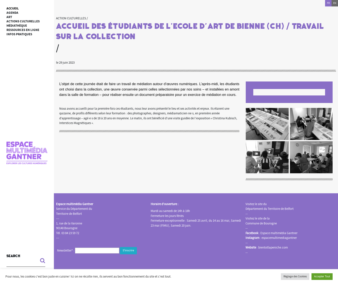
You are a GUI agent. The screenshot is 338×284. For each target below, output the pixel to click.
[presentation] (90, 263)
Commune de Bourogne (261, 223)
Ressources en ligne (22, 30)
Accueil (12, 8)
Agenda (12, 13)
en (334, 3)
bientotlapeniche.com (273, 248)
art (9, 17)
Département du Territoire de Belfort (270, 209)
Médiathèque (16, 25)
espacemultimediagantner (279, 238)
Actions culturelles (23, 21)
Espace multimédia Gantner (278, 233)
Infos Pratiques (19, 34)
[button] (41, 260)
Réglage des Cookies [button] (295, 276)
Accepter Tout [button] (322, 276)
